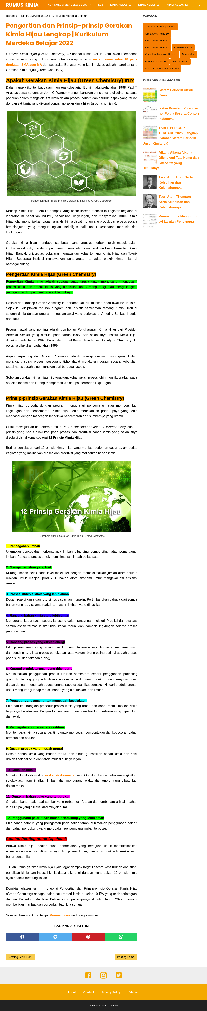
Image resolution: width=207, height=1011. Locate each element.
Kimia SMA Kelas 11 (157, 40)
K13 (100, 4)
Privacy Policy (111, 992)
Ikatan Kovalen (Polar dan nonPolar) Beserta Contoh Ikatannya (179, 113)
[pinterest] (88, 937)
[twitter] (55, 937)
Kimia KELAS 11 (148, 4)
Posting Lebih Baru (20, 957)
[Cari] (198, 6)
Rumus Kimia (22, 5)
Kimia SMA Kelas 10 (157, 33)
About (72, 992)
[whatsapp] (121, 937)
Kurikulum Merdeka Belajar (160, 54)
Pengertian (188, 54)
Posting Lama (125, 957)
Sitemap (133, 992)
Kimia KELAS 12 (177, 4)
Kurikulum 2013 (183, 47)
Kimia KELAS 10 (120, 4)
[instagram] (103, 978)
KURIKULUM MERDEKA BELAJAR (69, 4)
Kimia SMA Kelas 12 (157, 47)
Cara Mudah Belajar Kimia (160, 26)
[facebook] (22, 937)
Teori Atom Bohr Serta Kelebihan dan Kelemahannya (176, 182)
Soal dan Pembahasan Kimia (162, 68)
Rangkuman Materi (156, 61)
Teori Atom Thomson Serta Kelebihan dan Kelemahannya (175, 202)
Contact (88, 992)
